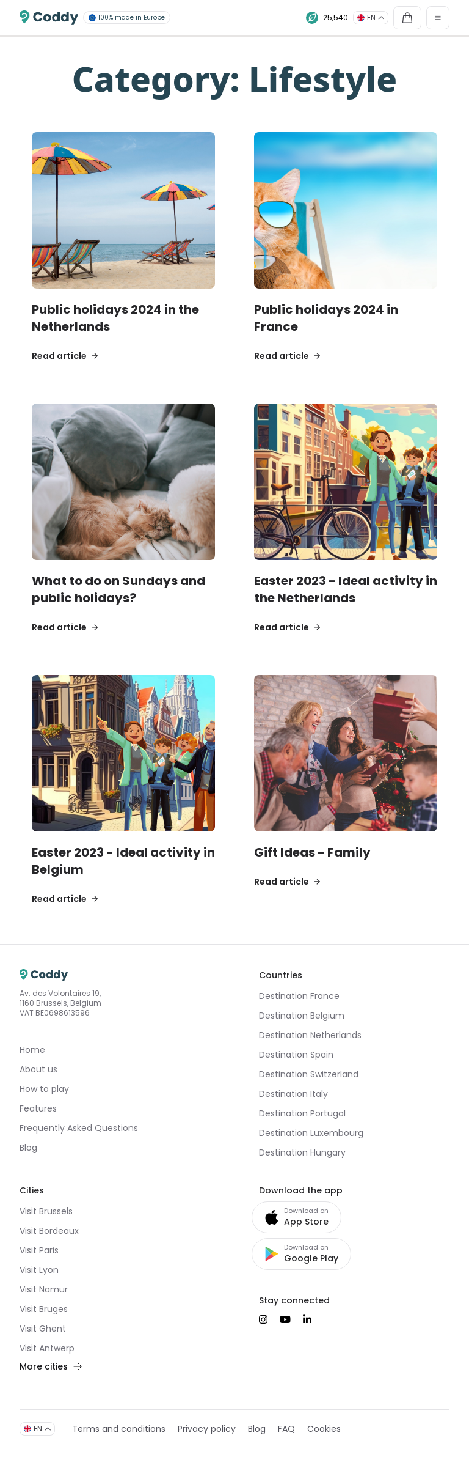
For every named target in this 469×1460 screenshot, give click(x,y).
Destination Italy (293, 1094)
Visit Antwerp (47, 1348)
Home (32, 1050)
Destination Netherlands (310, 1035)
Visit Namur (44, 1289)
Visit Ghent (43, 1328)
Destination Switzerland (308, 1074)
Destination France (299, 996)
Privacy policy (207, 1429)
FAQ (286, 1429)
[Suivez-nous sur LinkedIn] (307, 1319)
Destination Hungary (302, 1152)
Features (38, 1108)
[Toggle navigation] (437, 17)
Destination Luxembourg (311, 1133)
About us (38, 1069)
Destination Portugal (302, 1113)
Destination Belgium (301, 1015)
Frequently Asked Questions (79, 1128)
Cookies (324, 1429)
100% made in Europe (127, 17)
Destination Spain (296, 1055)
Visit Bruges (44, 1309)
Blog (28, 1147)
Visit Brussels (46, 1211)
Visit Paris (39, 1250)
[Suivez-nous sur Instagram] (263, 1319)
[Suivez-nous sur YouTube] (285, 1319)
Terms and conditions (118, 1429)
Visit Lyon (39, 1270)
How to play (44, 1089)
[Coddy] (49, 17)
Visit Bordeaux (49, 1231)
